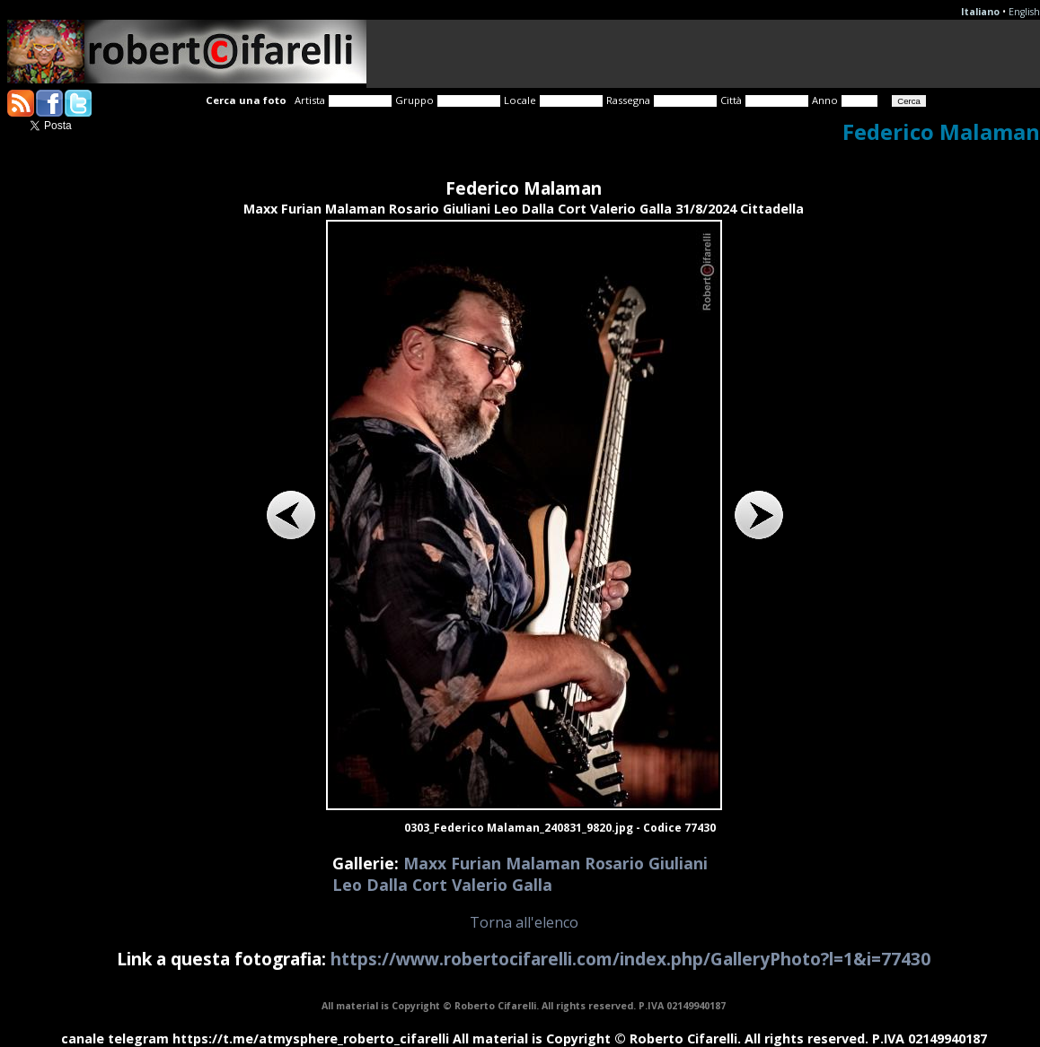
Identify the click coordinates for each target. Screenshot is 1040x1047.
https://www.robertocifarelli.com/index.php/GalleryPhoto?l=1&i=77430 (630, 959)
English (1024, 11)
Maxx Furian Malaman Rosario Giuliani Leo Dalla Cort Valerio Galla (520, 873)
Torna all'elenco (524, 922)
